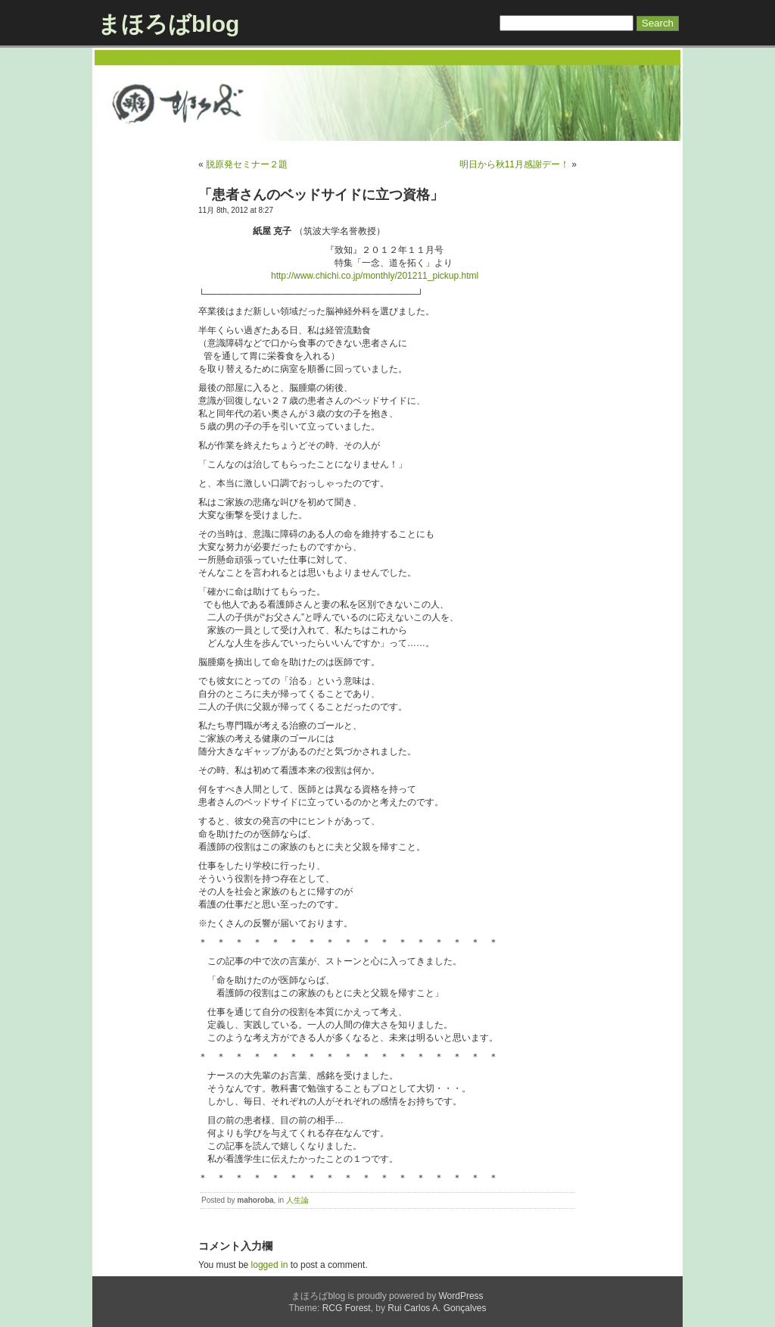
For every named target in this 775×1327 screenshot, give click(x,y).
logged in (269, 1265)
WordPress (460, 1296)
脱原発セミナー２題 (247, 164)
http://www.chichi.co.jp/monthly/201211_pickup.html (374, 275)
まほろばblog (168, 23)
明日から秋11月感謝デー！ (514, 164)
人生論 (297, 1200)
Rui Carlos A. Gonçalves (437, 1308)
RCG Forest (346, 1308)
